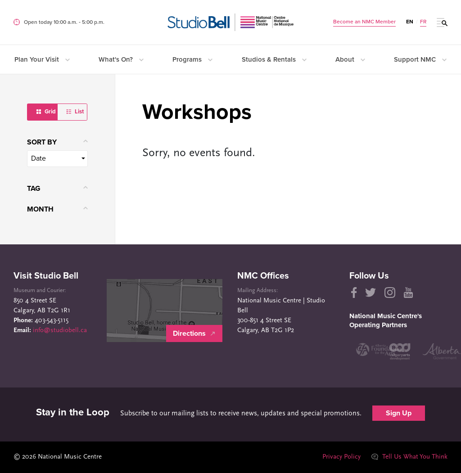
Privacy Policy (341, 457)
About (350, 59)
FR (423, 21)
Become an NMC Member (364, 21)
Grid (46, 111)
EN (409, 21)
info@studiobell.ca (60, 330)
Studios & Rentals (274, 59)
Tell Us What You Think (409, 457)
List (75, 111)
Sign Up (398, 413)
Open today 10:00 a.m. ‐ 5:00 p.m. (64, 22)
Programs (192, 59)
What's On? (121, 59)
